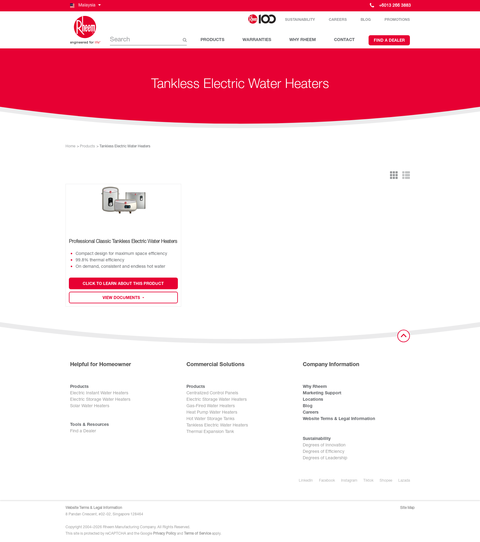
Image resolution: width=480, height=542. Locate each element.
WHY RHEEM (302, 40)
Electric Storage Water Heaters (100, 400)
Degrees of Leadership (325, 458)
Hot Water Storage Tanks (210, 419)
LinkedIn (306, 481)
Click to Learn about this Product (123, 284)
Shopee (386, 481)
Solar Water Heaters (89, 406)
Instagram (349, 481)
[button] (85, 5)
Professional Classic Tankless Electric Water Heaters (123, 242)
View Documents (122, 298)
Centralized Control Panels (212, 393)
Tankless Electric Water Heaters (217, 425)
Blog (366, 20)
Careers (338, 20)
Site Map (407, 508)
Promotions (397, 20)
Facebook (327, 481)
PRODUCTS (212, 40)
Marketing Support (322, 393)
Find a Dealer (389, 41)
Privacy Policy (164, 534)
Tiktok (368, 481)
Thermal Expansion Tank (210, 432)
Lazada (404, 481)
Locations (313, 400)
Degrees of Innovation (324, 445)
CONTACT (344, 40)
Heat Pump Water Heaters (211, 413)
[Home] (85, 30)
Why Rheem (315, 387)
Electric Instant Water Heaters (99, 393)
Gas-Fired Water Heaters (210, 406)
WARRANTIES (256, 40)
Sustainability (300, 20)
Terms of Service (197, 534)
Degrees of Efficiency (323, 452)
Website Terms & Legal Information (339, 419)
